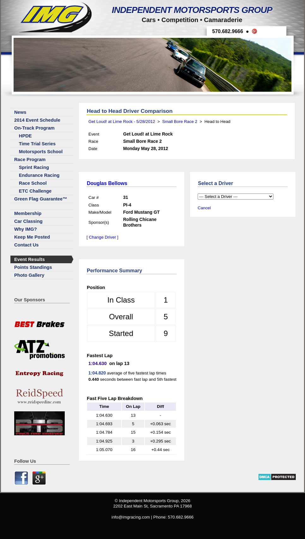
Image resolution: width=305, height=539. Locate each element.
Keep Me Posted (32, 237)
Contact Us (26, 244)
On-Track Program (34, 127)
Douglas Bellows (107, 183)
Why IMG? (25, 229)
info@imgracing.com (130, 517)
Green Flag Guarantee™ (40, 198)
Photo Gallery (29, 275)
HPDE (25, 135)
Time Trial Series (37, 143)
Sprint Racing (34, 167)
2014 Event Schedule (37, 120)
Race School (33, 183)
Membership (27, 213)
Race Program (29, 159)
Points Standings (33, 267)
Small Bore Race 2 (179, 121)
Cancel (204, 208)
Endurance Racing (39, 175)
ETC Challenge (35, 191)
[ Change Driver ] (102, 237)
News (20, 112)
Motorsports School (41, 151)
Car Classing (28, 221)
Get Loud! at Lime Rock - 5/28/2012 (121, 121)
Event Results (29, 259)
